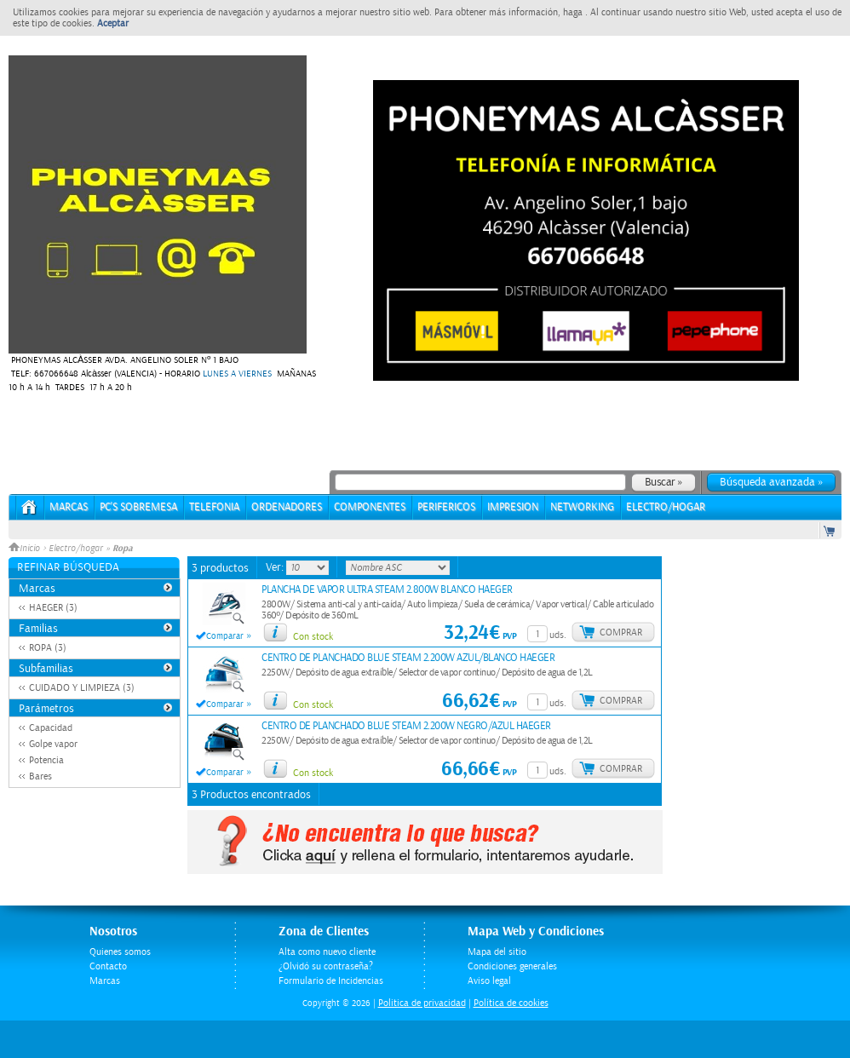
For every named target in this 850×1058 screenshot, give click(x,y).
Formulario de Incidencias (331, 980)
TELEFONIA (214, 507)
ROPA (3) (47, 647)
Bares (40, 776)
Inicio (26, 548)
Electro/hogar (76, 548)
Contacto (108, 966)
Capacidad (50, 727)
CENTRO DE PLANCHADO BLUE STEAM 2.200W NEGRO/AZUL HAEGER (406, 726)
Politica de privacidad (422, 1003)
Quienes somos (120, 951)
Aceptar (113, 23)
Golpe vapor (53, 744)
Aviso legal (489, 980)
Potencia (46, 760)
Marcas (68, 507)
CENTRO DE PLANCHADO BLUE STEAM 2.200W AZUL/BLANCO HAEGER (407, 658)
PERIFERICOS (446, 507)
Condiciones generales (512, 966)
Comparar (225, 636)
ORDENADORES (286, 507)
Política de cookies (511, 1003)
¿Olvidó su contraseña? (326, 966)
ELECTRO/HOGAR (665, 507)
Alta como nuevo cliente (327, 951)
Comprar (621, 632)
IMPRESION (512, 507)
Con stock (313, 636)
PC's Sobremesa (138, 507)
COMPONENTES (369, 507)
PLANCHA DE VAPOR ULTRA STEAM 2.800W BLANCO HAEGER (387, 590)
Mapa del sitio (497, 951)
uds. (557, 635)
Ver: (276, 567)
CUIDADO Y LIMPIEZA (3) (82, 687)
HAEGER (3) (53, 607)
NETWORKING (582, 507)
